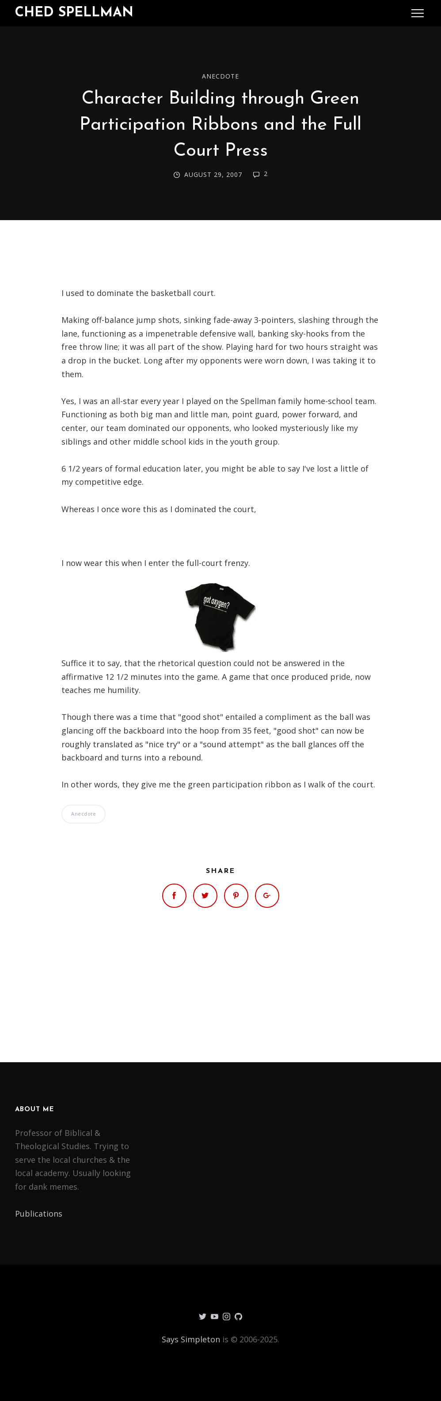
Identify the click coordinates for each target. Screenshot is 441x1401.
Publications (38, 1213)
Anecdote (220, 76)
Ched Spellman (74, 13)
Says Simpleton (191, 1339)
